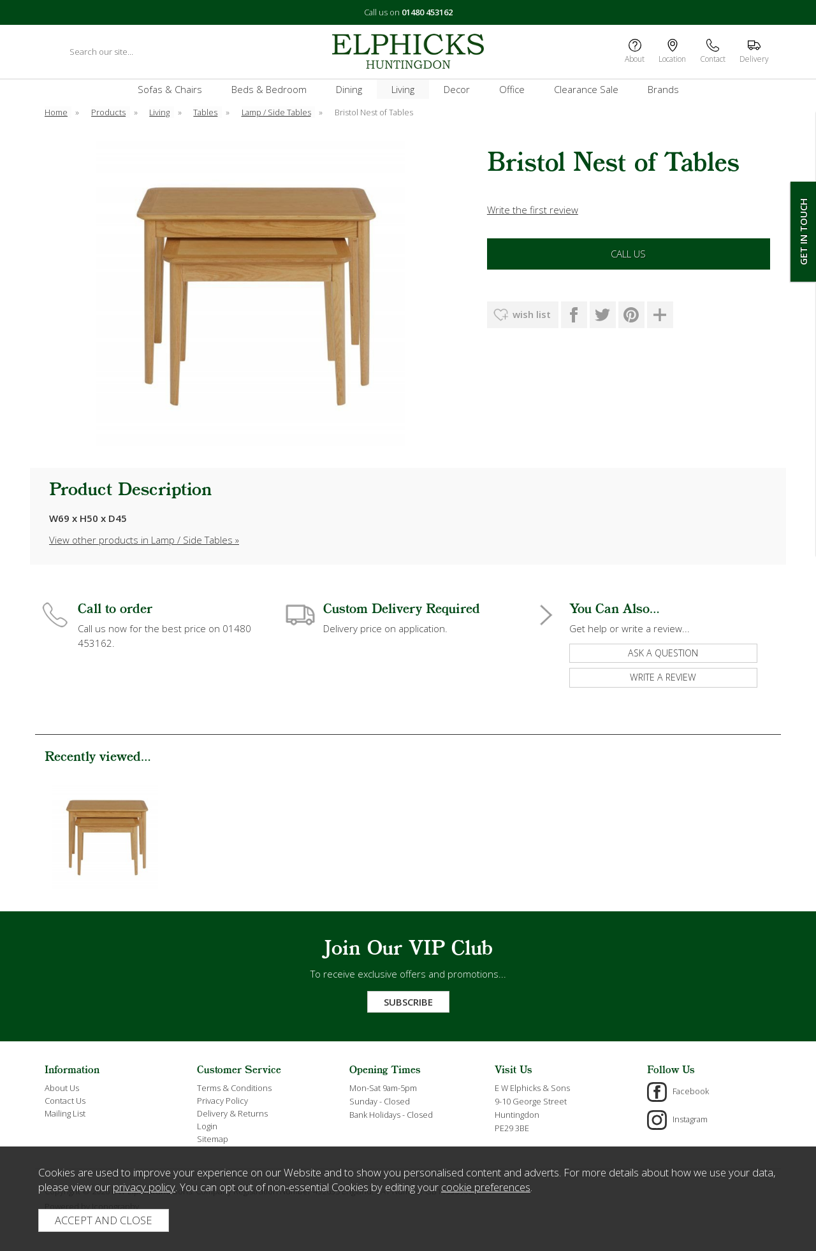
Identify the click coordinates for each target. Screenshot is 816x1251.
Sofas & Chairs (170, 89)
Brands (663, 89)
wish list (532, 314)
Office (512, 89)
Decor (457, 89)
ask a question (663, 653)
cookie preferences (485, 1187)
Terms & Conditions (234, 1088)
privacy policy (144, 1187)
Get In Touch (803, 231)
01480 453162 (427, 12)
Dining (349, 89)
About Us (62, 1088)
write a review (663, 677)
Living (402, 89)
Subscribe (408, 1001)
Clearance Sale (586, 89)
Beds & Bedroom (269, 89)
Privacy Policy (222, 1100)
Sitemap (212, 1139)
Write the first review (532, 209)
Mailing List (65, 1113)
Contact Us (65, 1100)
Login (207, 1126)
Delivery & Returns (232, 1113)
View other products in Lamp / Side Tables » (144, 539)
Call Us (628, 253)
